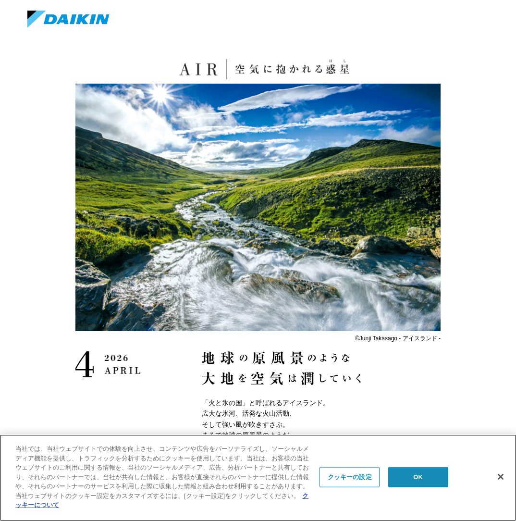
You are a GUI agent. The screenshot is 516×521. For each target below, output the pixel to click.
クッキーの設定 (350, 477)
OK (418, 477)
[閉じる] (500, 476)
